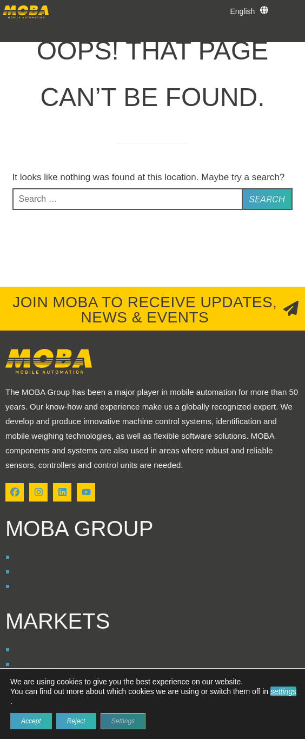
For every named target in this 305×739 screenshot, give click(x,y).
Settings (123, 721)
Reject (76, 721)
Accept (31, 721)
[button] (9, 32)
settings (283, 691)
